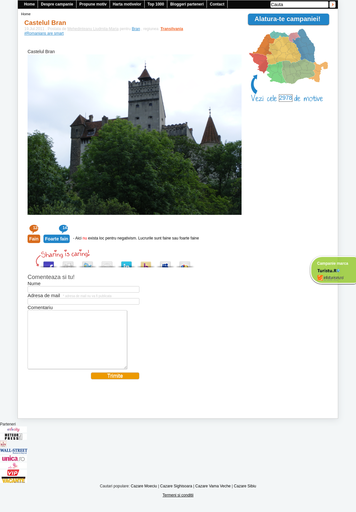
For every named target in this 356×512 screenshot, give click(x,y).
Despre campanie (57, 4)
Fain (34, 238)
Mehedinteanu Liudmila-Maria (93, 29)
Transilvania (168, 29)
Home (29, 4)
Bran (136, 29)
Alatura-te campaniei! (290, 18)
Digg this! (68, 262)
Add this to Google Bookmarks (185, 262)
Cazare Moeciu (144, 496)
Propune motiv (93, 4)
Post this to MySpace (165, 262)
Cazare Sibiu (245, 496)
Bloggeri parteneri (187, 4)
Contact (217, 4)
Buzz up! (146, 262)
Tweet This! (87, 262)
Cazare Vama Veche (213, 496)
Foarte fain (56, 238)
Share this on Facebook (48, 262)
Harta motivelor (127, 4)
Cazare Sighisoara (176, 496)
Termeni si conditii (177, 505)
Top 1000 (156, 4)
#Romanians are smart (44, 33)
